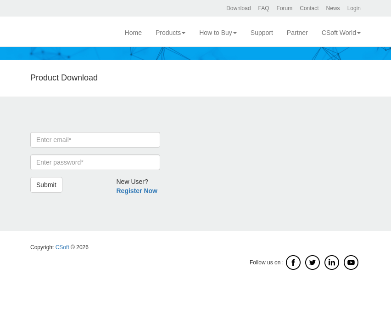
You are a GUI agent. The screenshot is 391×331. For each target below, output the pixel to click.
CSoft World (341, 32)
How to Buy (218, 32)
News (333, 8)
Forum (285, 8)
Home (133, 32)
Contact (309, 8)
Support (262, 32)
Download (238, 8)
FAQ (263, 8)
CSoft (62, 247)
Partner (297, 32)
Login (354, 8)
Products (170, 32)
